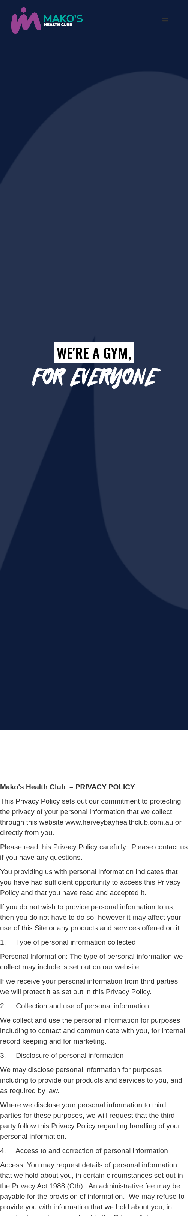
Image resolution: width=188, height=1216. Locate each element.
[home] (45, 20)
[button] (165, 20)
